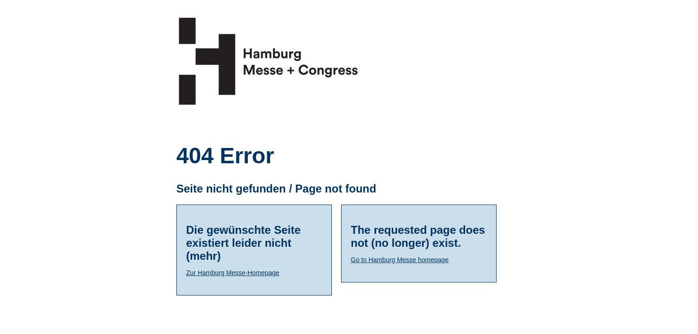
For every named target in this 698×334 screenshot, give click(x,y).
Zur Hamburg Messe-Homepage (232, 272)
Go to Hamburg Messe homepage (400, 259)
